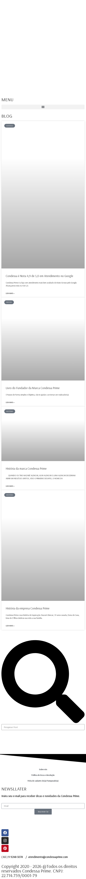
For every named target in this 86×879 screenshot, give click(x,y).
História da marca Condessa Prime (26, 468)
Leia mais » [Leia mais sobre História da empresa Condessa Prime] (10, 626)
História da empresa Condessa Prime (27, 608)
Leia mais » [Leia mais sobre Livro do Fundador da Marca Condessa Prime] (10, 402)
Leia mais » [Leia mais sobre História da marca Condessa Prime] (10, 486)
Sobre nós (43, 769)
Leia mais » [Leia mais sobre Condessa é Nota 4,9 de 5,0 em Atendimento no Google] (10, 293)
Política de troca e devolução (43, 775)
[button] (43, 107)
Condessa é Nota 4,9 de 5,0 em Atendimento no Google (39, 276)
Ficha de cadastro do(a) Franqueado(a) (43, 781)
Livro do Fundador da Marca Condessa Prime (33, 388)
